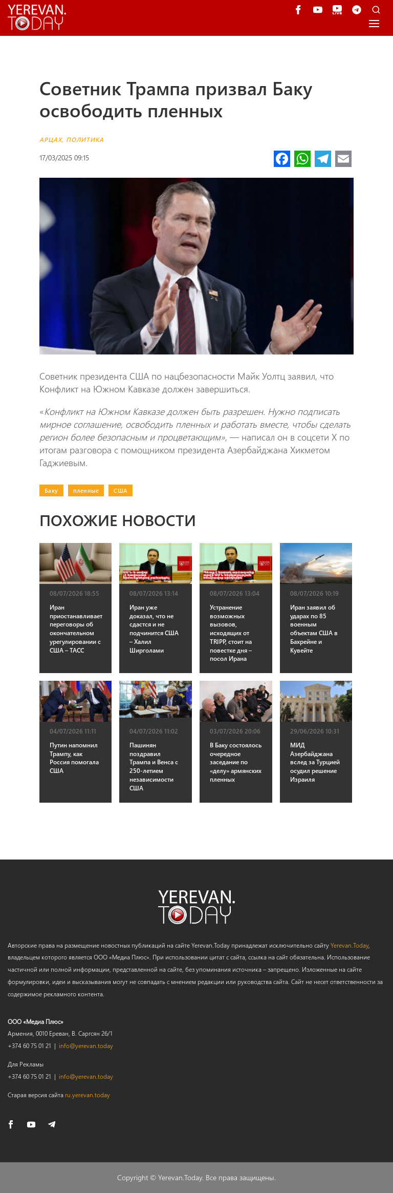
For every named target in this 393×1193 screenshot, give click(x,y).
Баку (51, 490)
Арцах (50, 139)
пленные (86, 490)
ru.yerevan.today (87, 1095)
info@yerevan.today (86, 1045)
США (120, 490)
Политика (85, 139)
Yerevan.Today (349, 945)
